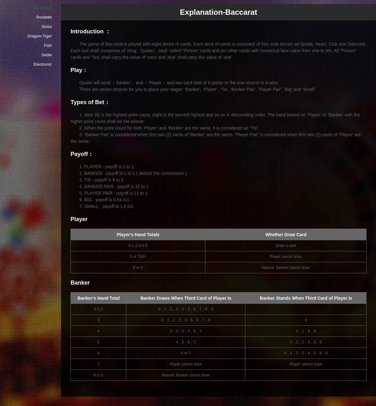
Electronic (42, 64)
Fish (48, 45)
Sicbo (47, 26)
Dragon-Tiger (39, 36)
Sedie (46, 55)
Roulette (44, 17)
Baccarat (43, 7)
